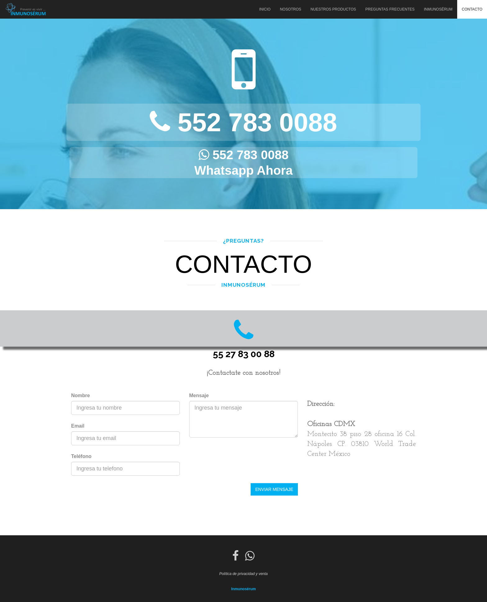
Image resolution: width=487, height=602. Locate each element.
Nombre (80, 395)
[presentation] (118, 495)
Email (77, 426)
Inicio (265, 9)
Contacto (472, 9)
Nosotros (290, 9)
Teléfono (81, 456)
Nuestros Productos (333, 9)
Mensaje (199, 395)
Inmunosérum (438, 9)
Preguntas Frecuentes (389, 9)
